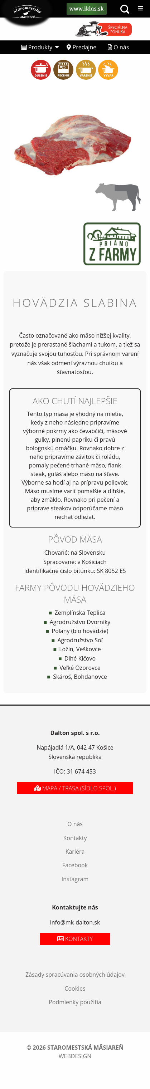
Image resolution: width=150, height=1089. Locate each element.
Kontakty (75, 838)
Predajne (81, 47)
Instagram (75, 879)
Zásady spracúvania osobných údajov (75, 974)
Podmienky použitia (75, 1002)
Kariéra (75, 851)
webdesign (75, 1056)
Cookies (74, 988)
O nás (118, 47)
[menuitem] (38, 47)
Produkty (37, 47)
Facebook (75, 865)
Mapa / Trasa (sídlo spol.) (75, 788)
